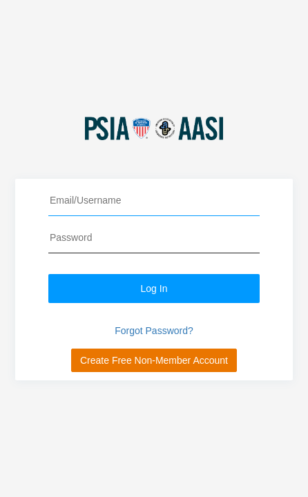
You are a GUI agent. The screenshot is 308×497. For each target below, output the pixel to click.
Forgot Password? (154, 330)
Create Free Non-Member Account (154, 360)
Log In (154, 288)
